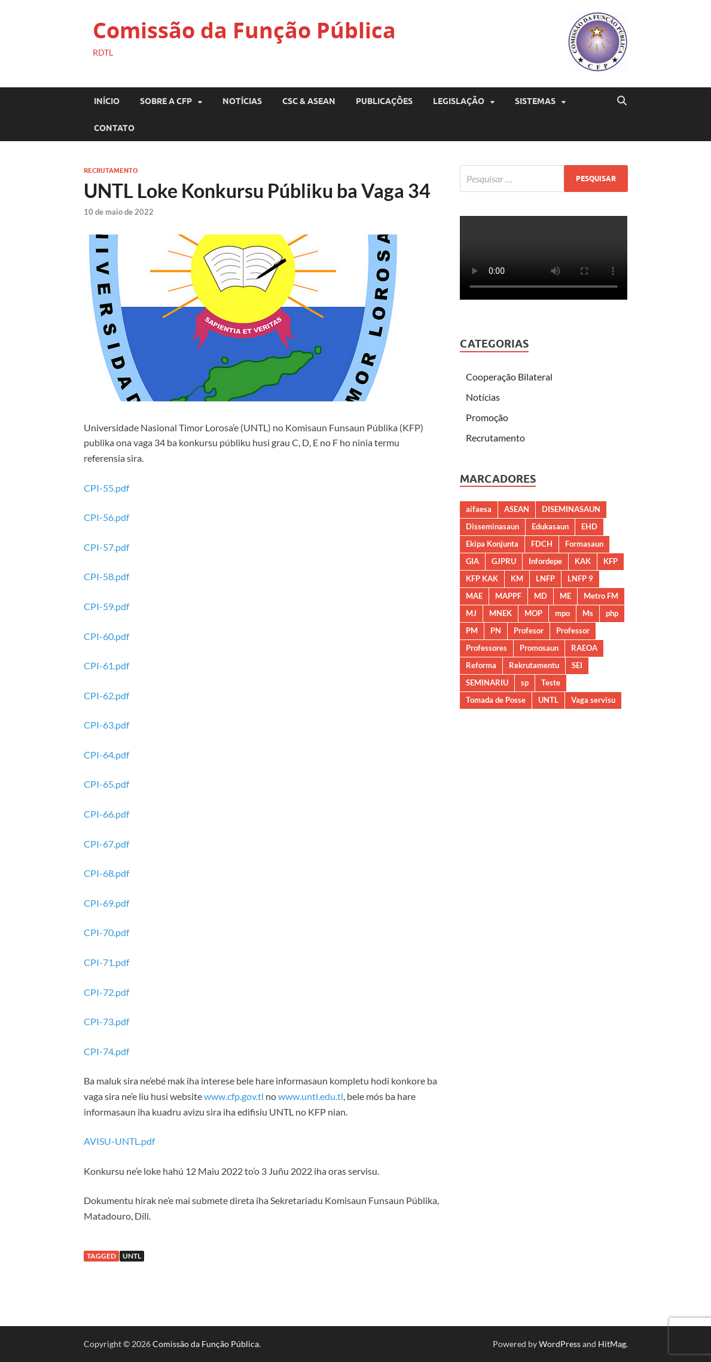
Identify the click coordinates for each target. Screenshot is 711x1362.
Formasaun (584, 544)
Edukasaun (550, 526)
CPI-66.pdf (106, 813)
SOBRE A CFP (166, 101)
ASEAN (516, 509)
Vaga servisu (593, 700)
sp (525, 682)
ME (565, 596)
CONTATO (114, 128)
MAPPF (508, 596)
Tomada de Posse (496, 700)
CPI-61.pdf (106, 665)
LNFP (545, 578)
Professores (486, 648)
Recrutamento (111, 170)
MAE (474, 596)
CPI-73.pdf (106, 1021)
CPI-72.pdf (106, 992)
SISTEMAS (535, 101)
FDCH (542, 544)
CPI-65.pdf (106, 784)
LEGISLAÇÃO (458, 101)
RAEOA (584, 648)
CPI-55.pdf (106, 487)
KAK (583, 561)
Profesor (529, 630)
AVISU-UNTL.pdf (119, 1141)
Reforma (481, 665)
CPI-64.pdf (106, 754)
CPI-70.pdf (106, 932)
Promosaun (539, 648)
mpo (562, 613)
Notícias (242, 101)
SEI (577, 665)
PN (495, 630)
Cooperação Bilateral (509, 376)
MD (540, 596)
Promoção (487, 417)
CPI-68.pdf (106, 873)
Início (107, 101)
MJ (471, 613)
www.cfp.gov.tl (234, 1096)
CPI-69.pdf (106, 903)
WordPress (560, 1344)
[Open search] (622, 101)
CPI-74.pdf (106, 1051)
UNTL (132, 1255)
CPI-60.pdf (106, 636)
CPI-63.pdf (106, 724)
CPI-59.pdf (106, 606)
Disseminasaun (492, 526)
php (612, 613)
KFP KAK (482, 578)
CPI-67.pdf (106, 843)
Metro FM (601, 596)
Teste (550, 682)
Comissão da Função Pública (244, 30)
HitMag (612, 1344)
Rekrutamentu (534, 665)
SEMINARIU (487, 682)
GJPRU (504, 561)
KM (517, 578)
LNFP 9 (580, 578)
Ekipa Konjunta (492, 544)
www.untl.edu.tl (310, 1096)
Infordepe (545, 561)
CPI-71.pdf (106, 962)
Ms (587, 613)
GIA (472, 561)
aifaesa (479, 509)
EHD (589, 526)
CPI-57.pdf (106, 547)
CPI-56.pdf (106, 517)
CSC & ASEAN (308, 101)
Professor (573, 630)
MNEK (500, 613)
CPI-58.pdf (106, 576)
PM (472, 630)
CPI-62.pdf (106, 695)
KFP (610, 561)
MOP (533, 613)
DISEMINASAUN (571, 509)
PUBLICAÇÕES (384, 101)
